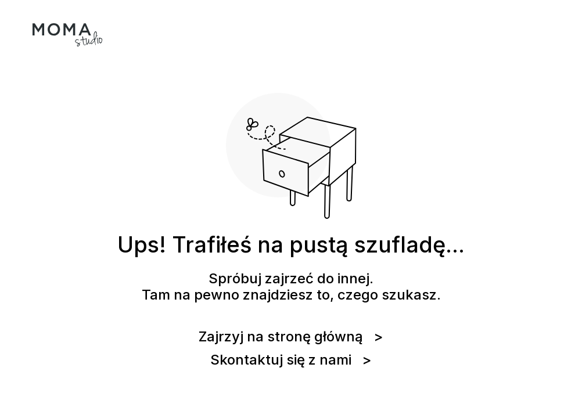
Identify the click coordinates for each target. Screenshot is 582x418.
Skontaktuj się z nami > (291, 360)
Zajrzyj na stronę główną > (291, 337)
